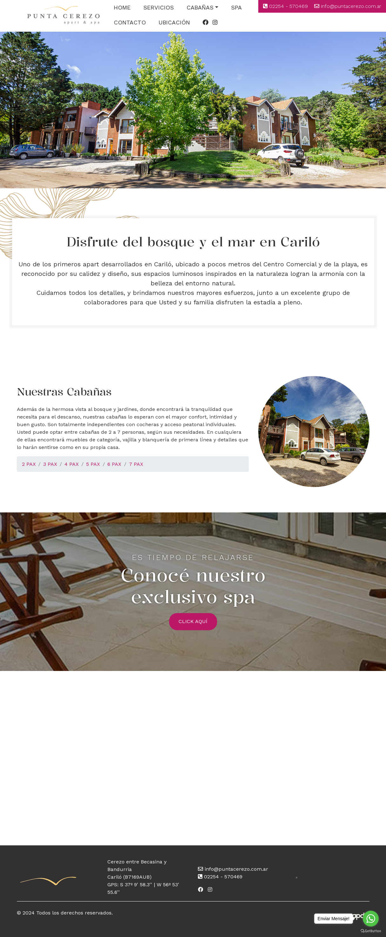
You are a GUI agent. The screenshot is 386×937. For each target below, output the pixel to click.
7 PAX (136, 464)
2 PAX (29, 464)
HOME (122, 7)
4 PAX (71, 464)
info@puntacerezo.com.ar (351, 6)
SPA (236, 7)
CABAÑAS (199, 7)
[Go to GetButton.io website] (371, 931)
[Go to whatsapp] (371, 919)
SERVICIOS (158, 7)
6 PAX (114, 464)
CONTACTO (130, 22)
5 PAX (93, 464)
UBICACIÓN (174, 22)
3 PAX (50, 464)
